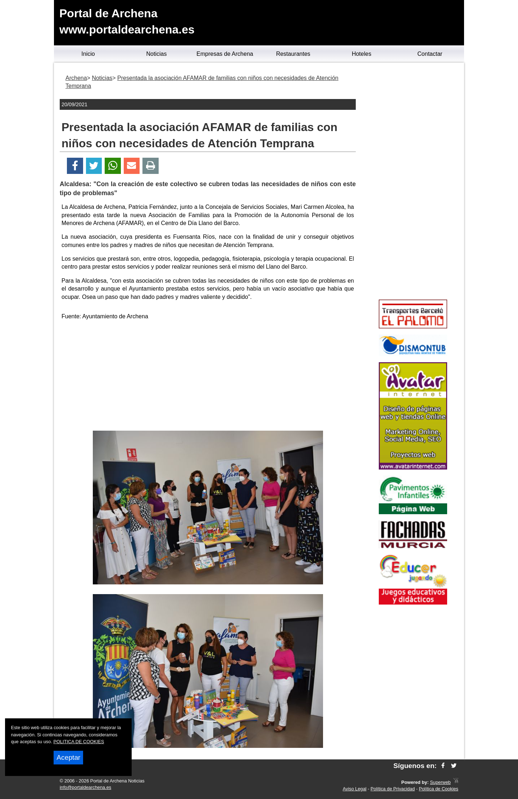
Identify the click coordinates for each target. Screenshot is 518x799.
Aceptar (68, 757)
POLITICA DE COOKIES (79, 741)
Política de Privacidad (393, 788)
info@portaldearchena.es (85, 787)
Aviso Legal (355, 788)
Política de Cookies (438, 788)
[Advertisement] (208, 376)
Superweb (440, 782)
